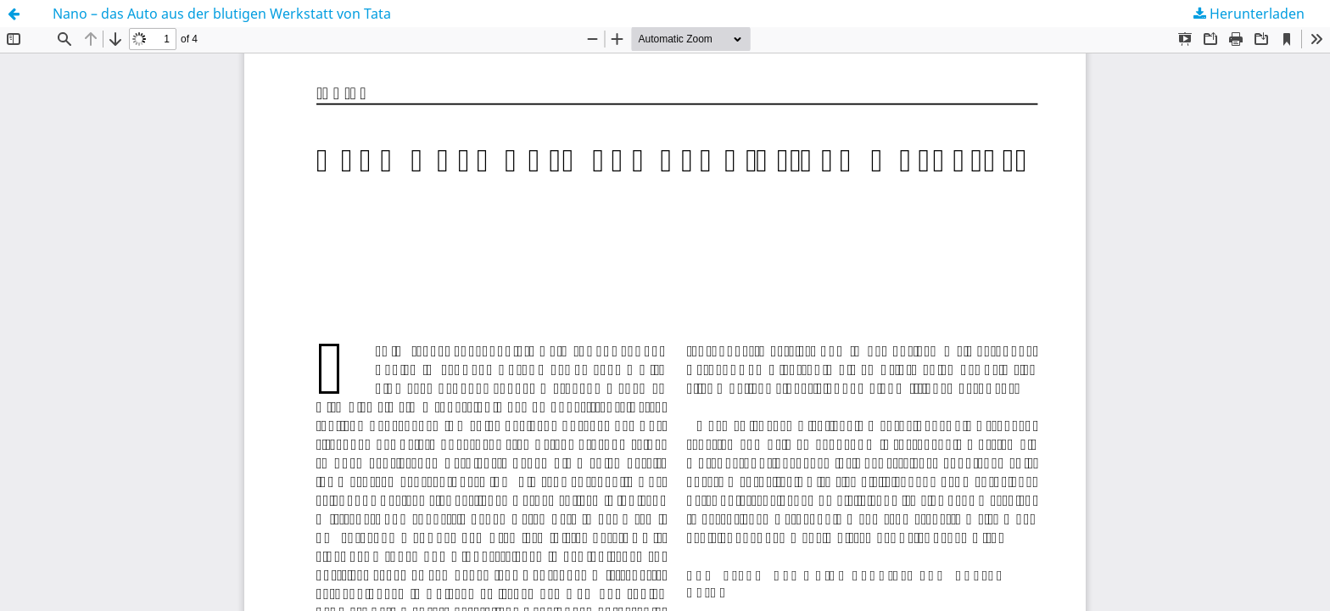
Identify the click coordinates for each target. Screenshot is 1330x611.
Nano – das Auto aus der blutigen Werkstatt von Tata (222, 13)
